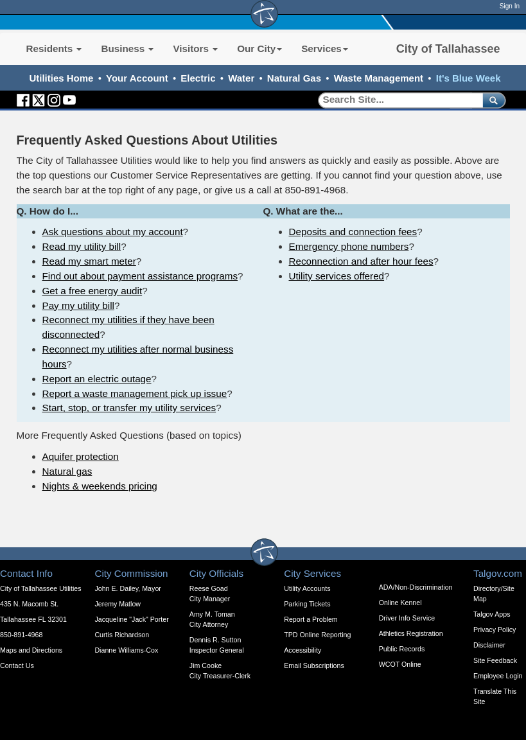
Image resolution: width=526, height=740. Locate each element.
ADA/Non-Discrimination (416, 587)
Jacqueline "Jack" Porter (131, 619)
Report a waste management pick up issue (134, 393)
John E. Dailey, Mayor (127, 588)
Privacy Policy (494, 629)
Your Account (137, 78)
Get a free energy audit (92, 290)
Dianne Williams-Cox (126, 650)
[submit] (491, 100)
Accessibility (302, 650)
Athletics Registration (411, 633)
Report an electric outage (97, 378)
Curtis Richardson (121, 635)
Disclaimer (489, 645)
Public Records (402, 649)
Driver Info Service (407, 618)
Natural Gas (294, 78)
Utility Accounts (307, 588)
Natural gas (67, 471)
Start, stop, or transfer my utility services (129, 407)
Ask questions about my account (112, 231)
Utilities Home (61, 78)
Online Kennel (400, 602)
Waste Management (378, 78)
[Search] (395, 100)
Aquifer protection (80, 456)
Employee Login (497, 676)
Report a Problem (311, 619)
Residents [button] (54, 48)
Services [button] (324, 48)
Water (241, 78)
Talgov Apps (491, 614)
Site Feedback (495, 660)
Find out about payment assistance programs (140, 275)
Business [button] (127, 48)
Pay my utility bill (78, 305)
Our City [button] (259, 48)
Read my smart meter (89, 261)
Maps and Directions (31, 650)
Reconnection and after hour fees (361, 261)
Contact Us (17, 665)
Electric (197, 78)
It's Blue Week (468, 78)
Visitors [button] (195, 48)
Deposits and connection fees (353, 231)
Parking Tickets (307, 604)
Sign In (510, 6)
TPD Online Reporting (317, 635)
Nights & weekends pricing (99, 485)
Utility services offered (337, 275)
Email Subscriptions (314, 665)
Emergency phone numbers (349, 246)
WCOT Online (400, 664)
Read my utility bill (81, 246)
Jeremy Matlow (117, 604)
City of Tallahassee (448, 48)
